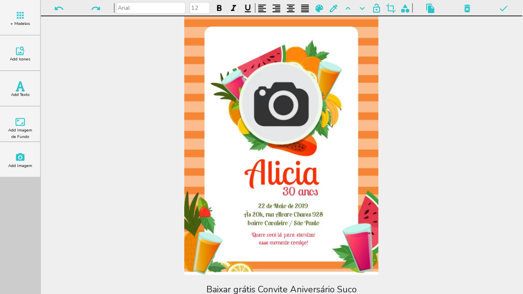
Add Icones (20, 54)
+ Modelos (20, 18)
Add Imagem (20, 160)
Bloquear (376, 8)
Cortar (391, 8)
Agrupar (405, 8)
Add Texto (20, 89)
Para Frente (348, 8)
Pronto (503, 8)
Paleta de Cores (319, 8)
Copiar (430, 8)
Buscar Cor (333, 8)
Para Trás (362, 8)
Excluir (467, 8)
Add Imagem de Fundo (20, 128)
